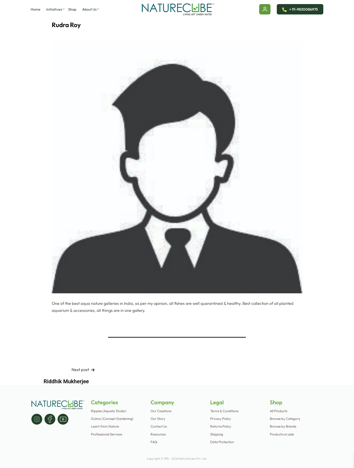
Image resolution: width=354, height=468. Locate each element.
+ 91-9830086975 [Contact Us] (300, 9)
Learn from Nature (105, 426)
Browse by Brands (283, 426)
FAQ (154, 442)
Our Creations (161, 411)
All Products (278, 411)
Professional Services (106, 434)
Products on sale (282, 434)
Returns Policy (220, 426)
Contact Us (159, 426)
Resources (158, 434)
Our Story (158, 418)
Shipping (216, 434)
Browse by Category (285, 418)
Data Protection (222, 442)
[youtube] (63, 419)
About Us (89, 9)
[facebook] (49, 419)
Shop (72, 9)
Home (35, 9)
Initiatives (54, 9)
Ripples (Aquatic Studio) (108, 411)
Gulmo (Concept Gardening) (112, 418)
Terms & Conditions (224, 411)
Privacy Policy (220, 418)
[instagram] (36, 419)
